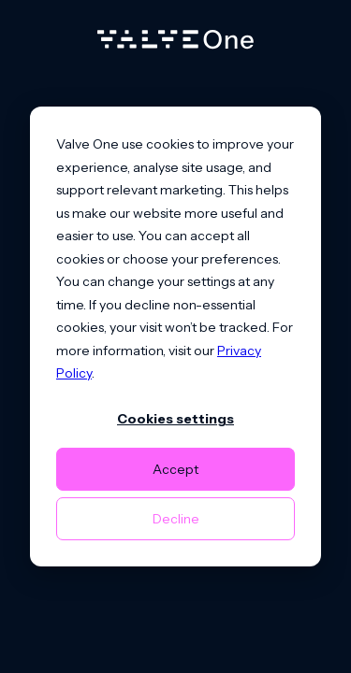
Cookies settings (175, 418)
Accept (175, 469)
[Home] (175, 44)
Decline (176, 518)
